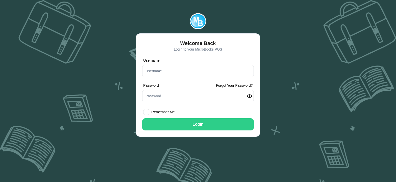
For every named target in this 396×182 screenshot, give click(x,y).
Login (198, 124)
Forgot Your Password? (234, 85)
